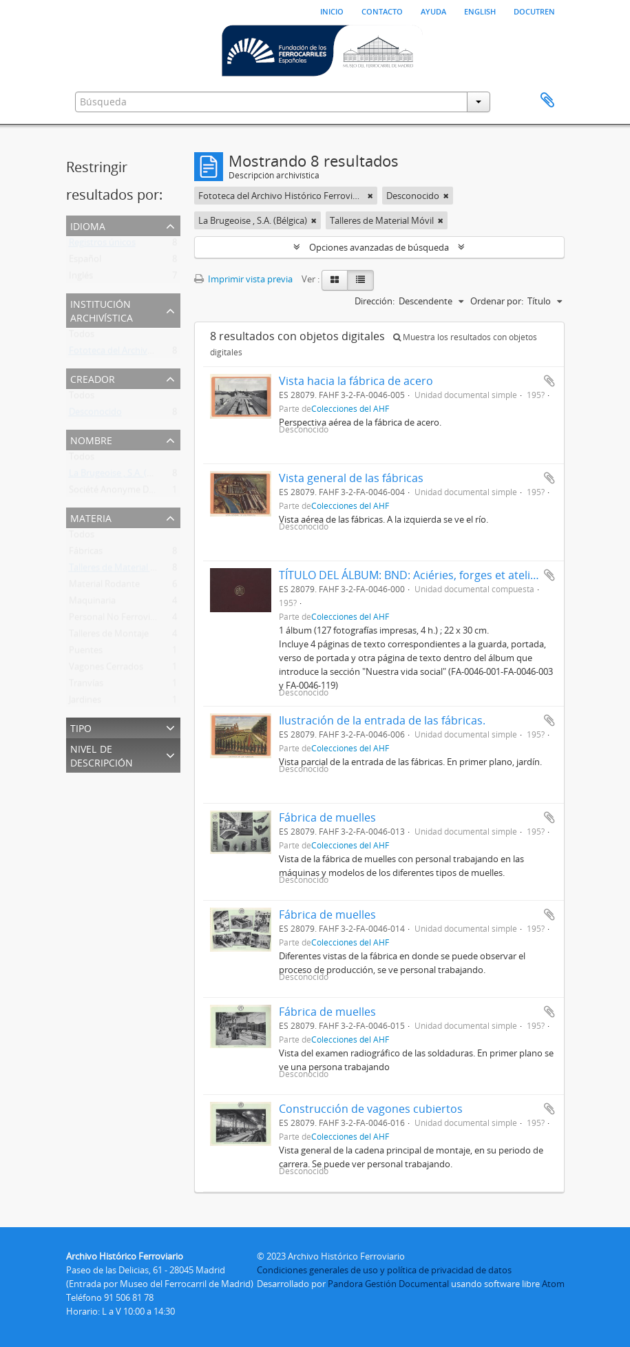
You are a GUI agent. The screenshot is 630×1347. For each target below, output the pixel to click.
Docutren (534, 10)
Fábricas (86, 553)
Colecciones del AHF (350, 408)
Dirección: (375, 301)
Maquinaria (92, 603)
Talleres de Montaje (109, 636)
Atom (553, 1283)
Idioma (87, 225)
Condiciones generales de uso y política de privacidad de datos (384, 1270)
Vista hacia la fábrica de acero (356, 380)
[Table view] (360, 280)
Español (85, 261)
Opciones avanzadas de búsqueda (379, 247)
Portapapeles (547, 100)
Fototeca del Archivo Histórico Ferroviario (154, 353)
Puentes (86, 653)
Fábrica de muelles (327, 817)
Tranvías (86, 686)
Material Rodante (104, 587)
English (480, 10)
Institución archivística (101, 309)
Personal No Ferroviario (117, 620)
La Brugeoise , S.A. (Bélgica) (123, 476)
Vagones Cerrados (106, 669)
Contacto (382, 10)
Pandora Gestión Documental (388, 1283)
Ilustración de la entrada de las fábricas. (382, 720)
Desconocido (95, 414)
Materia (91, 517)
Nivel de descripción (101, 754)
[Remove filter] (370, 195)
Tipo (81, 727)
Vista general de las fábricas (351, 477)
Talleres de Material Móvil (121, 570)
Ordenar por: (496, 301)
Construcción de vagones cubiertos (371, 1108)
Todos (81, 337)
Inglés (81, 278)
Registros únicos (102, 245)
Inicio (332, 10)
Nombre (91, 439)
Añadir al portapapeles (549, 381)
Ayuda (433, 10)
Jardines (85, 702)
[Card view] (335, 280)
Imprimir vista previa (243, 279)
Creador (92, 377)
